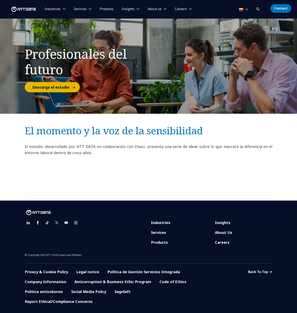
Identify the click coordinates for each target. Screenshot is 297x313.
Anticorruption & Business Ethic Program (112, 281)
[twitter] (56, 222)
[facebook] (37, 222)
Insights (222, 222)
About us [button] (154, 9)
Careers (222, 242)
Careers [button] (181, 9)
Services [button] (80, 9)
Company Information (45, 281)
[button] (258, 8)
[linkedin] (28, 222)
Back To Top (260, 272)
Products (106, 9)
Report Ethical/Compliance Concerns (59, 301)
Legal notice (87, 271)
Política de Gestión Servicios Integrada (143, 271)
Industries (160, 222)
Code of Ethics (172, 281)
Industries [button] (53, 9)
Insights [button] (128, 9)
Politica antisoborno (44, 291)
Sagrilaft (122, 291)
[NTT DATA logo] (18, 9)
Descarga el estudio (55, 87)
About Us (223, 232)
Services (158, 232)
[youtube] (66, 222)
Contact (281, 8)
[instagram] (75, 222)
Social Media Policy (88, 291)
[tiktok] (47, 222)
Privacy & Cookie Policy (46, 271)
